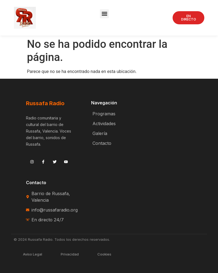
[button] (104, 13)
